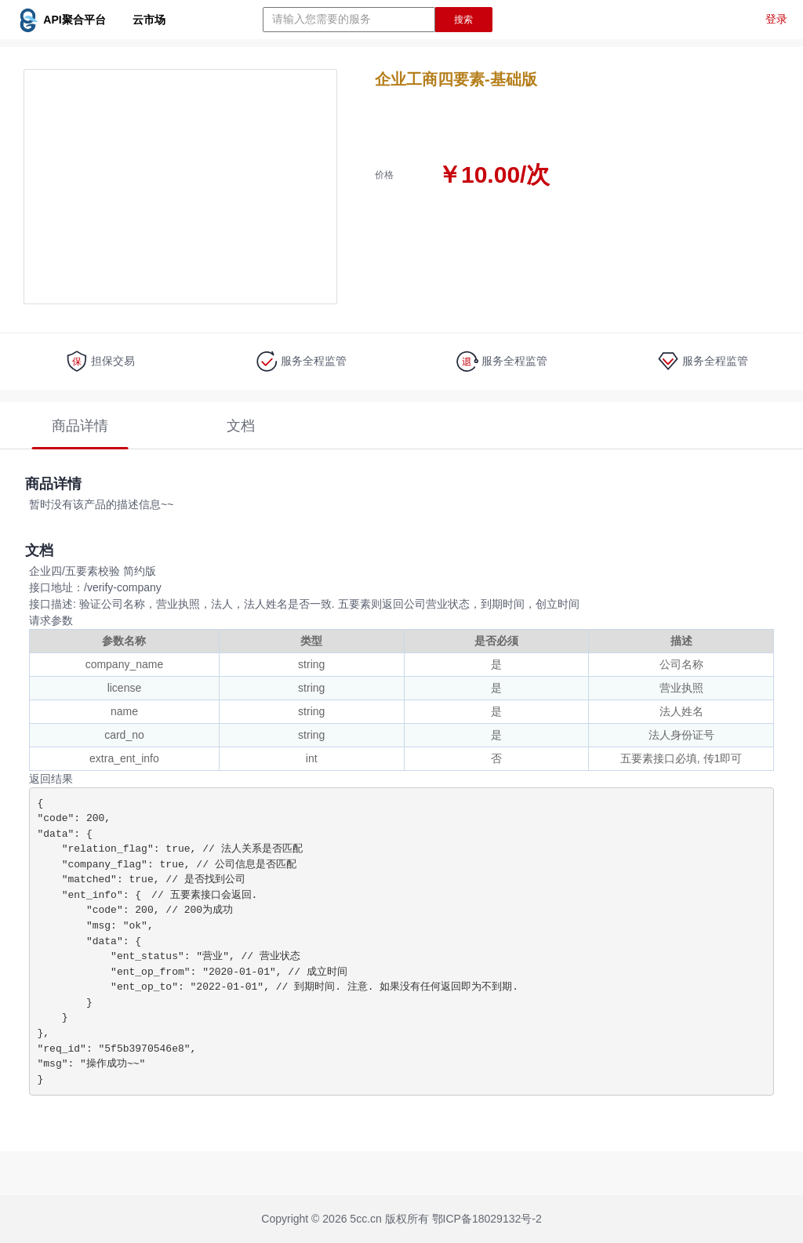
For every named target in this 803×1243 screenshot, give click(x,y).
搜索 (463, 19)
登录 (776, 19)
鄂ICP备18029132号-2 (487, 1218)
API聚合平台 (90, 20)
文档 (241, 426)
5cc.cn (365, 1218)
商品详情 (80, 426)
